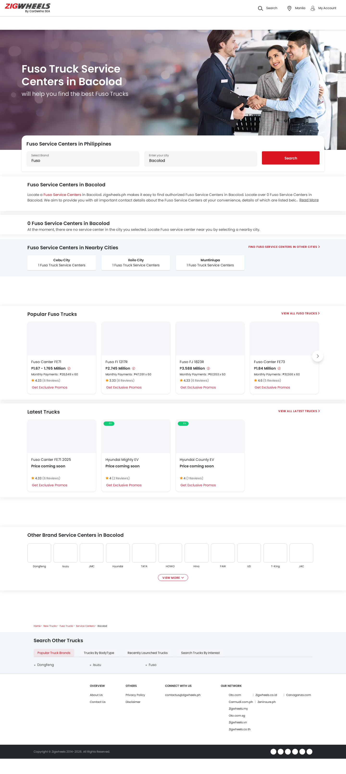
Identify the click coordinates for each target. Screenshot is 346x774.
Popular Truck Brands (53, 653)
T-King (275, 566)
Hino (197, 566)
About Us (96, 695)
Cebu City (61, 260)
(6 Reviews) (51, 380)
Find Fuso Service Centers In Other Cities (282, 247)
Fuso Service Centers (62, 194)
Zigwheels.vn (238, 722)
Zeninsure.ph (267, 702)
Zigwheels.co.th (240, 729)
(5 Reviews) (272, 380)
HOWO (170, 566)
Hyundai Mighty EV (122, 459)
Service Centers (85, 626)
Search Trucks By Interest (200, 653)
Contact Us (97, 702)
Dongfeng (39, 566)
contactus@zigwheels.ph (183, 695)
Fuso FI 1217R (116, 361)
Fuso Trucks (306, 313)
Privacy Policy (135, 695)
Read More (309, 199)
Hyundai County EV (197, 459)
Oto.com (235, 695)
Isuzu (65, 566)
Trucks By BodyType (99, 653)
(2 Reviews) (121, 478)
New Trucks (50, 626)
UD (249, 566)
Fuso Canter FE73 (269, 361)
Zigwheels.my (238, 709)
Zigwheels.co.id (266, 695)
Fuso (152, 664)
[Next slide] (317, 356)
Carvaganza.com (298, 695)
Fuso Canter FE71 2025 (51, 459)
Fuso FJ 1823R (192, 361)
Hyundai (117, 566)
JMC (91, 566)
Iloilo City (136, 260)
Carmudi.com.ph (241, 702)
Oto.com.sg (237, 715)
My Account (327, 8)
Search (290, 158)
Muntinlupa (210, 260)
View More (171, 578)
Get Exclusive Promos (49, 387)
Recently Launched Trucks (148, 653)
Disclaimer (133, 702)
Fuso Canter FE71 (46, 361)
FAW (223, 566)
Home (37, 626)
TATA (144, 566)
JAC (301, 566)
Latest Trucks (305, 411)
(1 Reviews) (194, 478)
